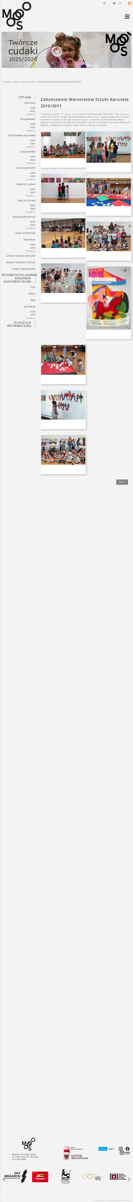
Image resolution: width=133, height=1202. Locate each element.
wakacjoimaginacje (24, 216)
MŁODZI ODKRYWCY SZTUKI (20, 262)
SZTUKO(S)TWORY (26, 168)
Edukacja (8, 81)
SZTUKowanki (27, 151)
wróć (122, 482)
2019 (32, 314)
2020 (32, 311)
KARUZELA (25, 81)
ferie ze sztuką (26, 200)
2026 (32, 107)
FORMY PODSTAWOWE (23, 269)
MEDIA (32, 293)
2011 (33, 81)
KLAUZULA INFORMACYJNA (19, 324)
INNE (32, 300)
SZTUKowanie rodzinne (21, 135)
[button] (104, 3)
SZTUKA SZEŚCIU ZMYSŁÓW (21, 256)
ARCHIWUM (29, 239)
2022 (32, 244)
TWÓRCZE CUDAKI (25, 184)
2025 (32, 111)
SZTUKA (16, 81)
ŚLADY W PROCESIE (25, 233)
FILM (33, 287)
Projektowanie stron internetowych (118, 1200)
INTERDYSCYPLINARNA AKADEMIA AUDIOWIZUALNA (18, 278)
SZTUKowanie (27, 119)
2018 (32, 247)
